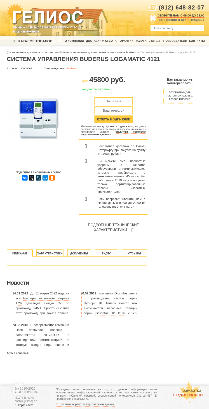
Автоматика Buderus (57, 52)
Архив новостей (17, 353)
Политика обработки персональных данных (85, 404)
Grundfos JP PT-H (110, 313)
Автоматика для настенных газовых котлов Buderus (105, 52)
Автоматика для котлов (26, 52)
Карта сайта (24, 405)
